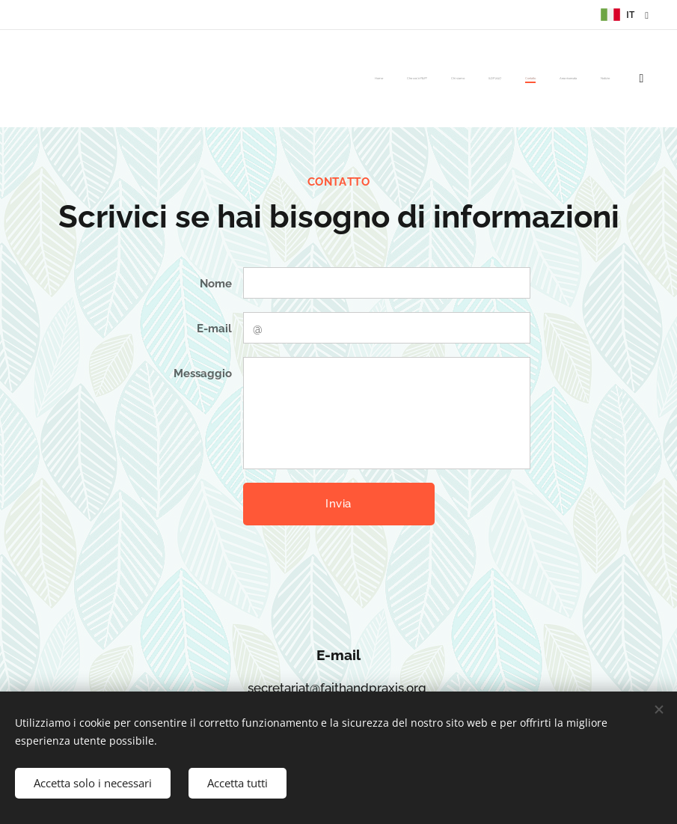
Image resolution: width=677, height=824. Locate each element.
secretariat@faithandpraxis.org (337, 687)
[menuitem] (463, 78)
